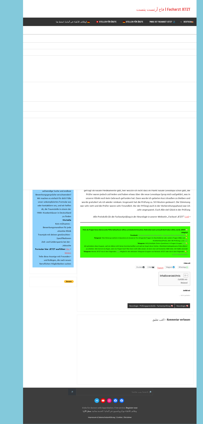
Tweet (152, 267)
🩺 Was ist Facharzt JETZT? (154, 21)
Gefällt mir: (174, 279)
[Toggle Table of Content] (176, 275)
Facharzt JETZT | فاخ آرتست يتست (145, 8)
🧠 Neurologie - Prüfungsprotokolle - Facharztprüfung (140, 306)
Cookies (111, 417)
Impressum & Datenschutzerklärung (93, 417)
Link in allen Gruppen (171, 254)
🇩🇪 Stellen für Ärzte (124, 21)
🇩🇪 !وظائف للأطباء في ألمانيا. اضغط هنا (65, 21)
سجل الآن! (79, 411)
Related (175, 282)
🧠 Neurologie (173, 306)
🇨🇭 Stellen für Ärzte (98, 21)
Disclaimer (119, 417)
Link (179, 216)
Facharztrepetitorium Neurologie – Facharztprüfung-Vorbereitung (153, 235)
